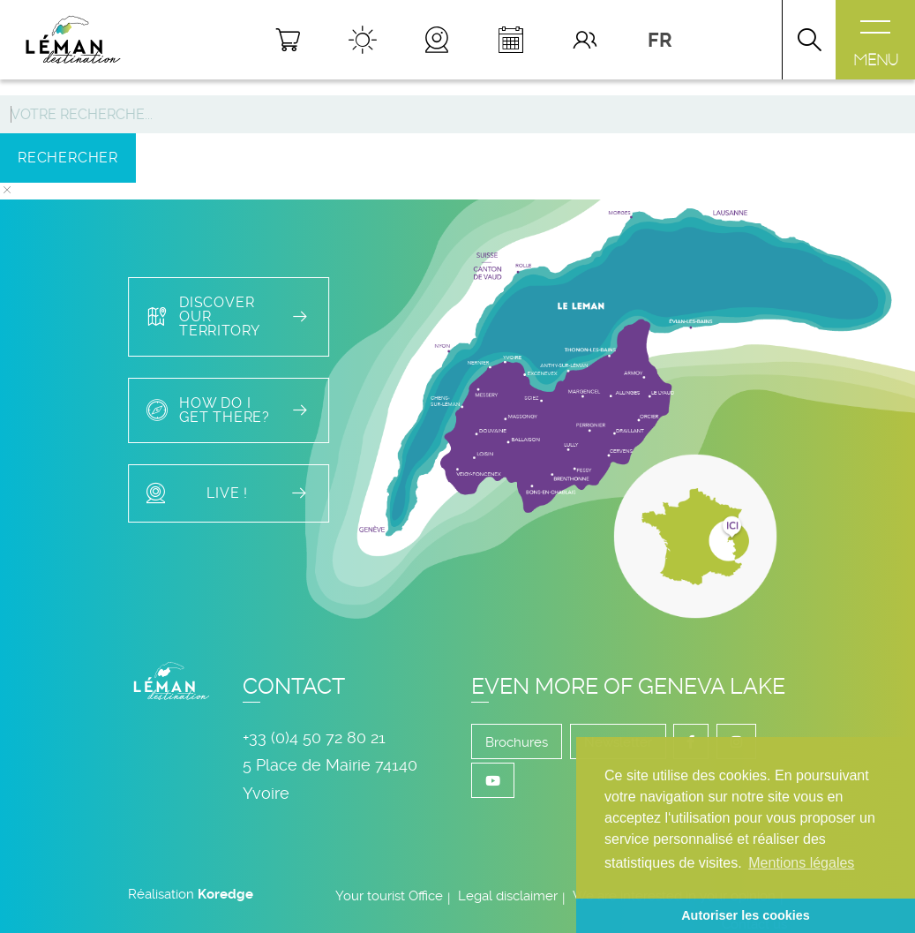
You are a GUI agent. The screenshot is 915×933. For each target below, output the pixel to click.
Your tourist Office (389, 896)
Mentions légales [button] (801, 862)
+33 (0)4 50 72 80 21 (314, 737)
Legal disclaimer (508, 896)
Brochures (516, 742)
